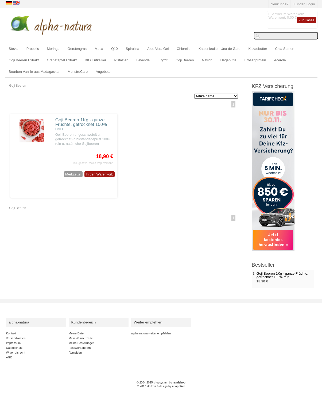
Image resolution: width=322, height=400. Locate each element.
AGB (9, 357)
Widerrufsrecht (15, 352)
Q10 (114, 49)
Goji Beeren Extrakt (24, 60)
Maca (99, 49)
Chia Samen (284, 49)
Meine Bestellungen (82, 343)
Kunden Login (304, 4)
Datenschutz (14, 347)
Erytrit (163, 60)
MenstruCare (78, 72)
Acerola (280, 60)
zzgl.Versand (105, 163)
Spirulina (132, 49)
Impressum (13, 343)
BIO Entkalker (95, 60)
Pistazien (121, 60)
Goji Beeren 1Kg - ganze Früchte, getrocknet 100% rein (81, 124)
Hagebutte (228, 60)
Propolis (32, 49)
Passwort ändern (80, 347)
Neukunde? (280, 4)
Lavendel (143, 60)
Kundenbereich (83, 322)
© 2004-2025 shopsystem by (161, 382)
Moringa (53, 49)
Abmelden (75, 352)
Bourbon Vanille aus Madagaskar (34, 72)
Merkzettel (73, 174)
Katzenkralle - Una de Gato (219, 49)
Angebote (103, 72)
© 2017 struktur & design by (161, 386)
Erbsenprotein (255, 60)
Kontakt (11, 333)
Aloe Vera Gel (158, 49)
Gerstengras (77, 49)
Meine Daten (77, 333)
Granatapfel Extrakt (62, 60)
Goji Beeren (185, 60)
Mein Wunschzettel (81, 338)
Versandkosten (16, 338)
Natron (207, 60)
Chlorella (183, 49)
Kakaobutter (257, 49)
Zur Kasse (306, 20)
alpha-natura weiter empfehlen (151, 333)
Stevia (13, 49)
